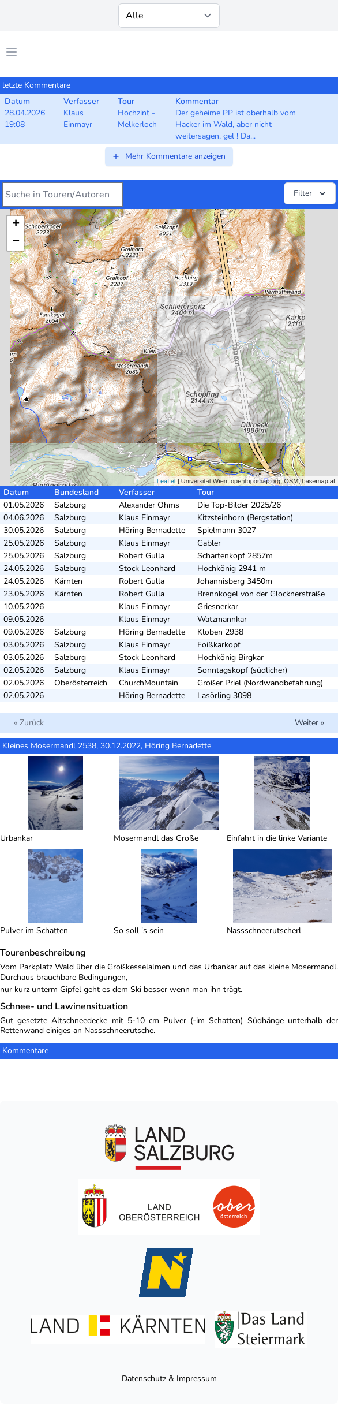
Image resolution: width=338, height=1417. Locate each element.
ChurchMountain (148, 682)
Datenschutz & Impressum (169, 1378)
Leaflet (166, 481)
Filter (311, 193)
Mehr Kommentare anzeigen (168, 156)
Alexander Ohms (149, 504)
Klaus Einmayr (144, 517)
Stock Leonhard (147, 568)
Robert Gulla (141, 555)
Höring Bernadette (152, 530)
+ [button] (16, 224)
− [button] (16, 242)
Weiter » (309, 722)
